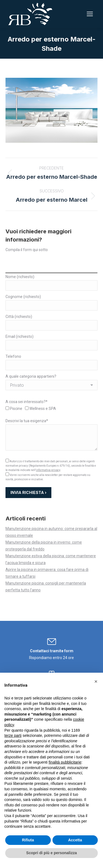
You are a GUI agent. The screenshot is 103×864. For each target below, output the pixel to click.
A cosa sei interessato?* (26, 402)
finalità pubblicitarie (65, 762)
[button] (95, 681)
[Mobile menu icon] (90, 14)
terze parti (12, 735)
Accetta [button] (75, 840)
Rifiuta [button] (28, 840)
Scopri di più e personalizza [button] (51, 853)
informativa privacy (48, 470)
